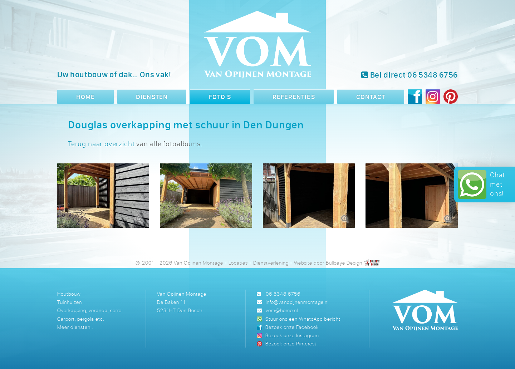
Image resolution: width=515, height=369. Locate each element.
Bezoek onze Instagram (292, 335)
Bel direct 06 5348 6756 (409, 75)
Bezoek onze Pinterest (291, 343)
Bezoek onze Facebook (291, 327)
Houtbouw (68, 293)
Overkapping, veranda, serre (89, 310)
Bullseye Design (344, 262)
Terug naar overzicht (101, 143)
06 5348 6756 (283, 293)
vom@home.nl (282, 310)
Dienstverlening (271, 262)
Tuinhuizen (69, 302)
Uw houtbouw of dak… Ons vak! (114, 74)
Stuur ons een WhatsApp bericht (302, 318)
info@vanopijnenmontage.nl (297, 302)
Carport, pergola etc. (80, 318)
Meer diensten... (76, 327)
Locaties (238, 262)
